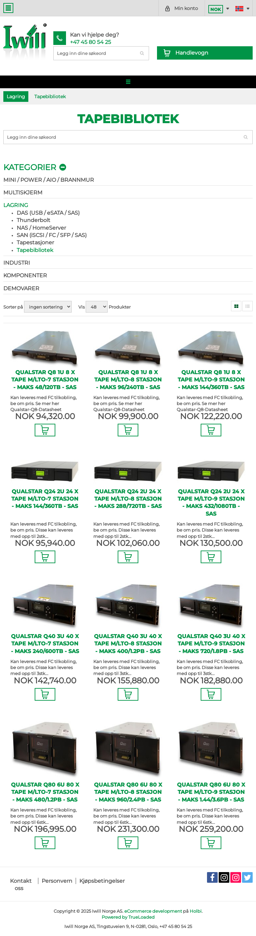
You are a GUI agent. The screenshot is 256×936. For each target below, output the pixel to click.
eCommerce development (153, 911)
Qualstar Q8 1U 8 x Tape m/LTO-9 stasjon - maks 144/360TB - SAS (211, 379)
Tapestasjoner (35, 242)
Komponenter (25, 275)
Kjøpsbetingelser (102, 881)
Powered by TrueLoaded (128, 917)
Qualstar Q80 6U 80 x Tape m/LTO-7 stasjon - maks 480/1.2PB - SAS (45, 792)
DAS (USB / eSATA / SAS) (48, 213)
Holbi (196, 911)
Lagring (15, 205)
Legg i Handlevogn (45, 430)
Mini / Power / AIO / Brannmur (48, 180)
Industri (16, 263)
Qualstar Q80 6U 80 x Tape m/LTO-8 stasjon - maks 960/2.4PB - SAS (128, 792)
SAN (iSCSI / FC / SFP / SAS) (52, 235)
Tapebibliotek (35, 250)
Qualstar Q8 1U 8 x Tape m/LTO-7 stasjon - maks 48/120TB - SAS (44, 379)
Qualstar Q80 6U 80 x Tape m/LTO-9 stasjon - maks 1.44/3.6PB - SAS (211, 792)
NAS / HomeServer (41, 228)
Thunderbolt (33, 220)
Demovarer (21, 288)
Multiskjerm (22, 192)
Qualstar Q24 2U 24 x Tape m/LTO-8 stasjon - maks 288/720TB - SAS (128, 499)
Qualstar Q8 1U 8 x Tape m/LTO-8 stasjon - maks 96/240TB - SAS (128, 379)
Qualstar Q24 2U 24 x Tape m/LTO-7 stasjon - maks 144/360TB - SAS (44, 499)
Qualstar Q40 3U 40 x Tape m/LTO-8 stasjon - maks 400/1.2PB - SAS (128, 643)
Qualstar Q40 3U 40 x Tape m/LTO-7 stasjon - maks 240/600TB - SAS (45, 643)
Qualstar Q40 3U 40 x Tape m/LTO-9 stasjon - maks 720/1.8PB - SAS (211, 643)
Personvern (57, 881)
